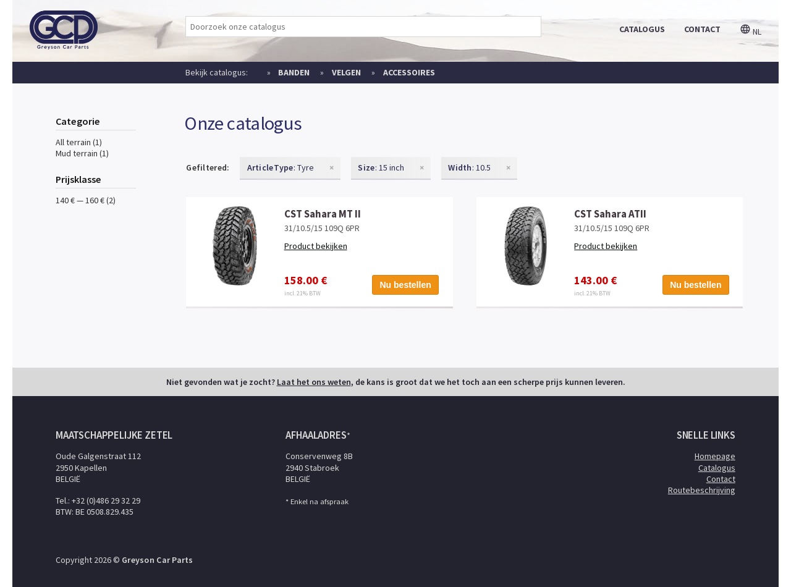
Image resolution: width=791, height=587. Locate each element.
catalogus (642, 29)
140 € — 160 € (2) (86, 200)
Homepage (715, 456)
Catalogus (716, 467)
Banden (294, 72)
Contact (720, 478)
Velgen (346, 72)
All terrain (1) (79, 142)
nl (750, 31)
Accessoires (409, 72)
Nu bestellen (405, 285)
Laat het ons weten (314, 381)
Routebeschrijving (701, 490)
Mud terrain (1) (82, 153)
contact (702, 29)
